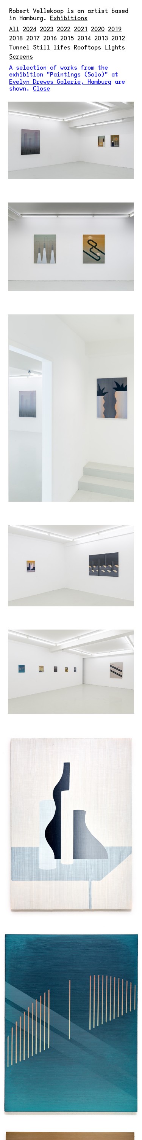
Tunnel (19, 47)
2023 (46, 28)
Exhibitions (68, 17)
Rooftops (87, 47)
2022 (63, 28)
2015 (67, 37)
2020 (98, 28)
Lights (115, 47)
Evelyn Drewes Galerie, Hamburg (60, 81)
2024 (29, 28)
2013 (101, 37)
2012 (118, 37)
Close (41, 88)
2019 (115, 28)
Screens (21, 56)
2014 (84, 37)
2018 (16, 37)
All (14, 28)
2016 (50, 37)
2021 (80, 28)
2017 (33, 37)
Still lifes (51, 47)
